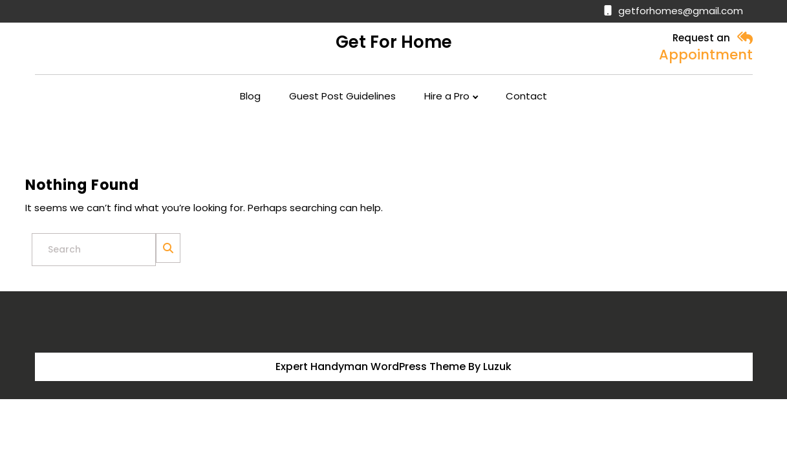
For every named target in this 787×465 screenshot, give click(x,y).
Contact (526, 96)
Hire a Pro (446, 96)
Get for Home (394, 42)
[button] (745, 38)
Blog (250, 96)
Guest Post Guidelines (342, 96)
